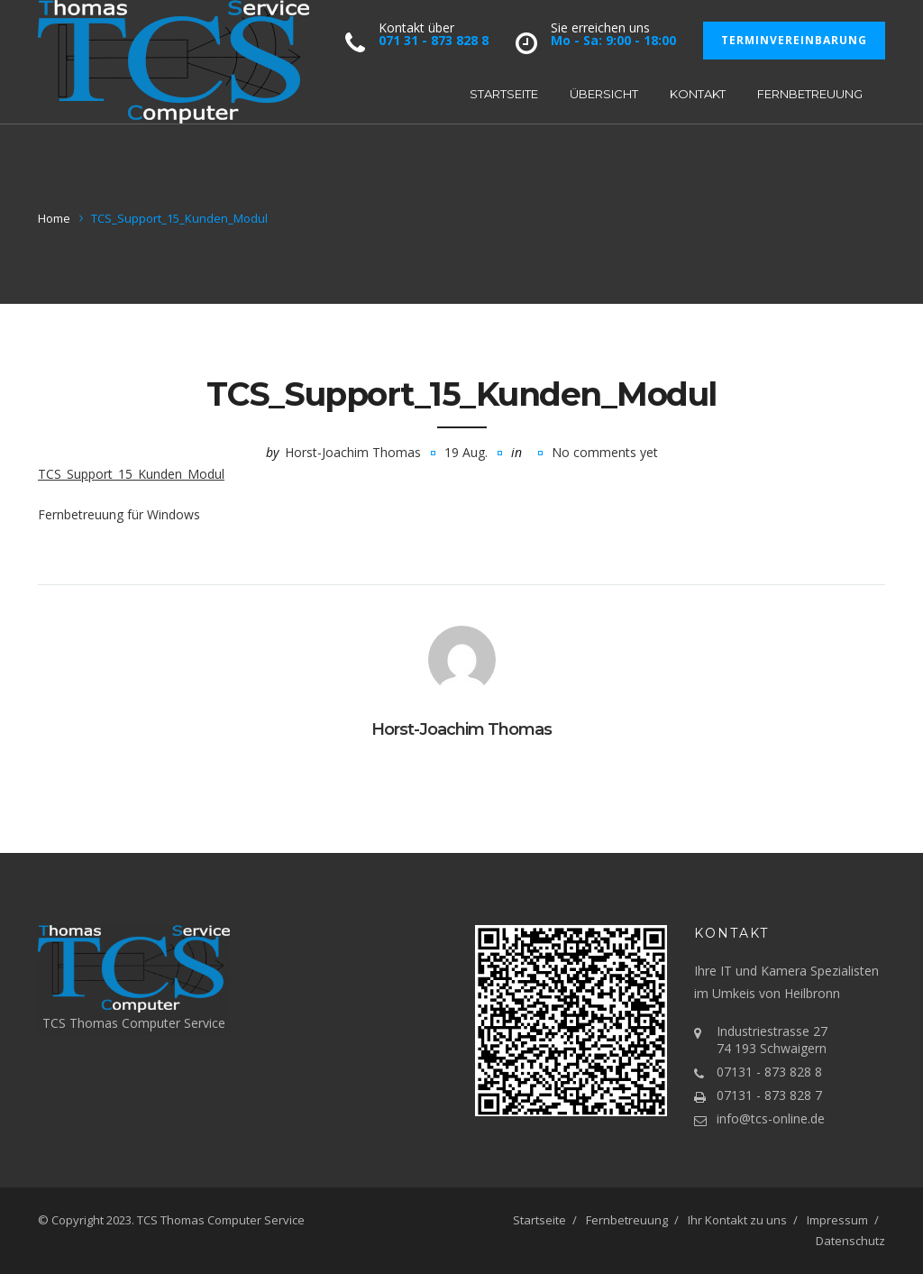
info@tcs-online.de (771, 1118)
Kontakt (698, 94)
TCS (147, 1220)
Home (54, 218)
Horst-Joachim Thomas (353, 452)
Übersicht (604, 94)
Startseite (504, 94)
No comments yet (605, 452)
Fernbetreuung (810, 94)
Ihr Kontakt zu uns (737, 1220)
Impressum (837, 1220)
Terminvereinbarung (794, 40)
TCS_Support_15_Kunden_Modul (131, 473)
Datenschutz (850, 1241)
